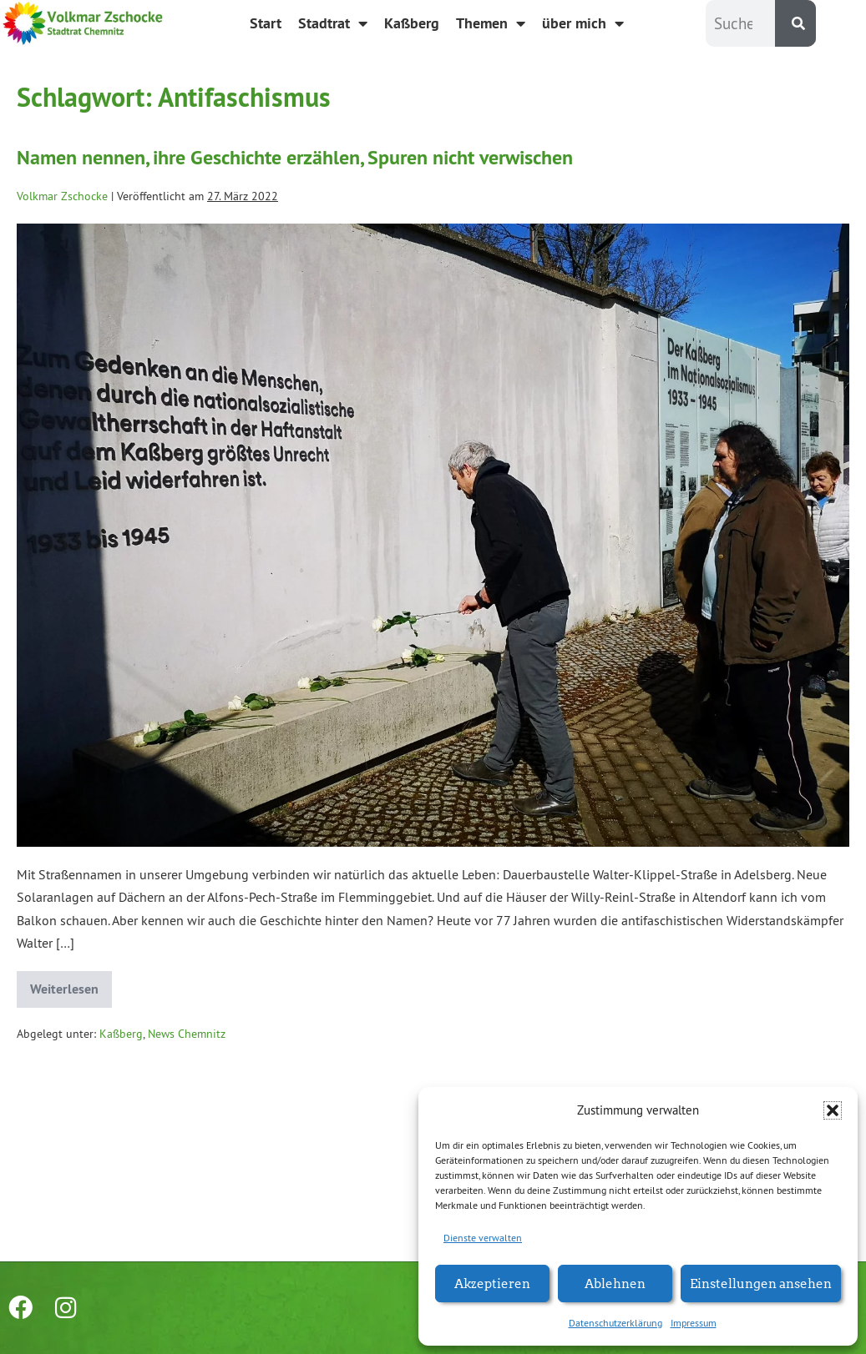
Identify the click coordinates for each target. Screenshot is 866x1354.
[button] (832, 1110)
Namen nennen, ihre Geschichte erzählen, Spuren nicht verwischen (295, 157)
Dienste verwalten (482, 1237)
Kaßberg (411, 23)
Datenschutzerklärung (615, 1322)
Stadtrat (332, 23)
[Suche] (795, 23)
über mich (583, 23)
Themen (490, 23)
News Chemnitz (186, 1033)
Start (265, 23)
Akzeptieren (492, 1283)
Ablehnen (615, 1283)
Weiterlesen (71, 984)
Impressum (694, 1322)
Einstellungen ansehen (761, 1283)
